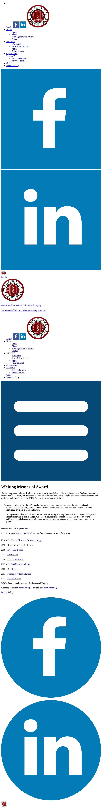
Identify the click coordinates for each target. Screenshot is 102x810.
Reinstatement (18, 51)
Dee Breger (12, 569)
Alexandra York (14, 579)
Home (9, 29)
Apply (14, 49)
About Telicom (18, 61)
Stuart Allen (12, 555)
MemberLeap (24, 588)
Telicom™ (10, 56)
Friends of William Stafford (19, 574)
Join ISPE (10, 41)
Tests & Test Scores (20, 46)
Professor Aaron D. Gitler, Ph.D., (21, 533)
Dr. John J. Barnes (15, 550)
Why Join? (16, 44)
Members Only (12, 65)
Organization (11, 53)
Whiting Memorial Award (23, 37)
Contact (15, 39)
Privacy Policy (7, 592)
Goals (8, 63)
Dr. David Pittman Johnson (18, 564)
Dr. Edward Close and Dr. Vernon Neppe (24, 540)
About (14, 34)
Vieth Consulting (49, 588)
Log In (9, 27)
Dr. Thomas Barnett (15, 559)
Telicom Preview (19, 58)
